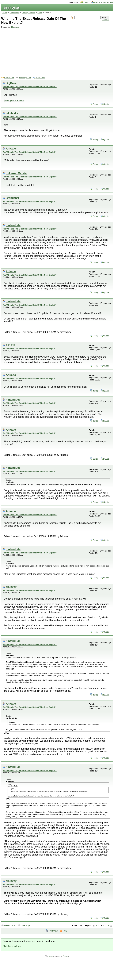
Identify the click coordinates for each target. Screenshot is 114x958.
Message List (25, 78)
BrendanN (12, 197)
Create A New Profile (103, 2)
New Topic (40, 78)
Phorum (65, 956)
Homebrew (14, 13)
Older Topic (25, 925)
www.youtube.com (14, 100)
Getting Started (28, 13)
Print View (53, 931)
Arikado (11, 148)
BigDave (11, 83)
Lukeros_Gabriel (16, 173)
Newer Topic (9, 925)
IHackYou (15, 27)
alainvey (11, 586)
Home (4, 13)
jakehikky (12, 113)
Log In (86, 2)
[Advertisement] (55, 50)
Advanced (105, 20)
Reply (95, 104)
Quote (106, 104)
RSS (65, 931)
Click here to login (12, 946)
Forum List (9, 78)
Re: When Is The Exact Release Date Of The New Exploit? (30, 87)
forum (51, 956)
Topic (40, 13)
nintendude (13, 225)
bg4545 (10, 344)
